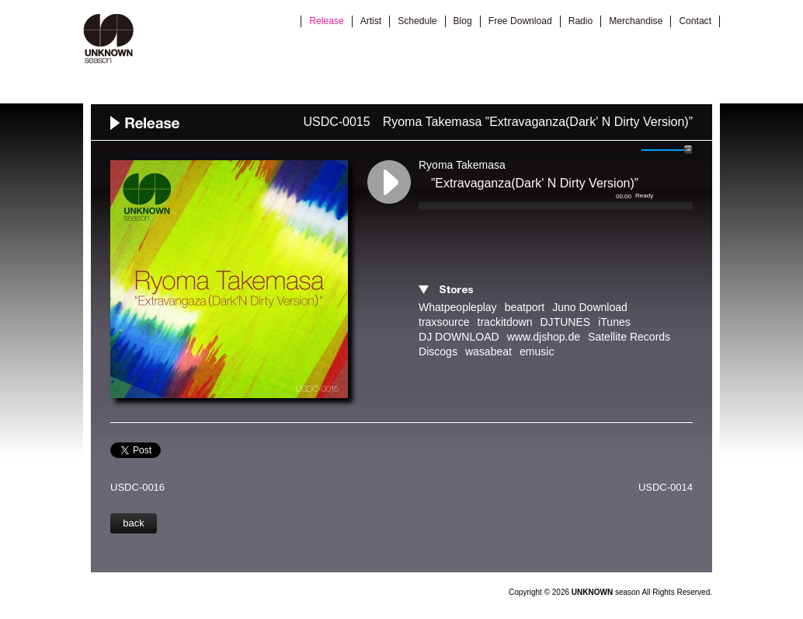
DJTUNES (565, 322)
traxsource (444, 322)
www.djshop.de (543, 336)
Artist (371, 21)
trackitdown (505, 322)
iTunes (614, 322)
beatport (525, 307)
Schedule (417, 21)
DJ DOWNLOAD (459, 336)
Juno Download (589, 307)
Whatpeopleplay (458, 307)
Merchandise (635, 21)
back (133, 523)
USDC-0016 (137, 487)
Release (326, 21)
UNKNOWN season (108, 39)
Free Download (520, 21)
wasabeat (488, 351)
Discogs (438, 351)
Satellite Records (629, 336)
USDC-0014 (665, 487)
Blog (463, 21)
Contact (695, 21)
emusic (537, 351)
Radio (580, 21)
